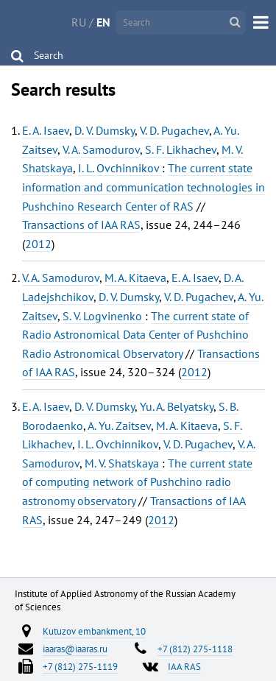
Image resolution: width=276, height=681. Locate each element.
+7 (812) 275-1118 (195, 648)
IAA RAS (184, 666)
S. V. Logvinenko (104, 315)
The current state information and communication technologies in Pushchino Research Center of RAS (143, 186)
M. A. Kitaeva (135, 277)
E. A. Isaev (45, 130)
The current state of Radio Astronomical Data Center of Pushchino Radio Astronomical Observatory (135, 334)
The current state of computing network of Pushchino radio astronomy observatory (137, 482)
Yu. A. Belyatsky (176, 406)
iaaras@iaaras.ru (75, 648)
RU (78, 22)
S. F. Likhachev (180, 149)
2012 (38, 243)
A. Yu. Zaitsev (119, 425)
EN (103, 22)
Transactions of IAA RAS (81, 224)
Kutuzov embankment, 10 (94, 631)
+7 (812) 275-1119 (80, 666)
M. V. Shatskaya (123, 463)
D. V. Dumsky (104, 130)
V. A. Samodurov (101, 149)
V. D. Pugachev (174, 130)
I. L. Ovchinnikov (120, 167)
